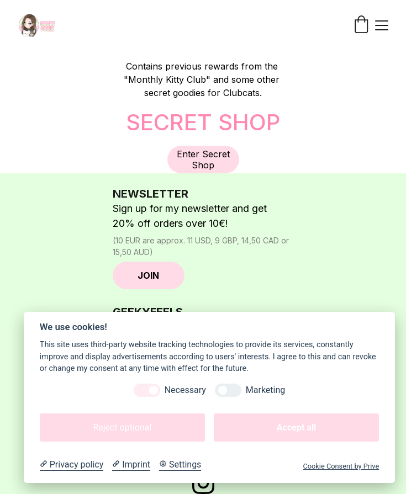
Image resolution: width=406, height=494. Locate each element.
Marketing (265, 390)
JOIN (148, 275)
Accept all (296, 427)
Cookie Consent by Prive (341, 466)
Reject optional (122, 427)
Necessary (185, 390)
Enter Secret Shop (203, 159)
